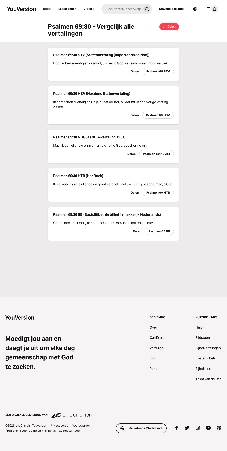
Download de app (171, 8)
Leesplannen (67, 8)
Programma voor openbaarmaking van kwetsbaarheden (43, 430)
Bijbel (47, 8)
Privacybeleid (60, 425)
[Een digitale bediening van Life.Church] (113, 412)
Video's (89, 8)
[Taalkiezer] (195, 8)
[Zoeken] (121, 8)
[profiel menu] (211, 8)
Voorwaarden (81, 425)
